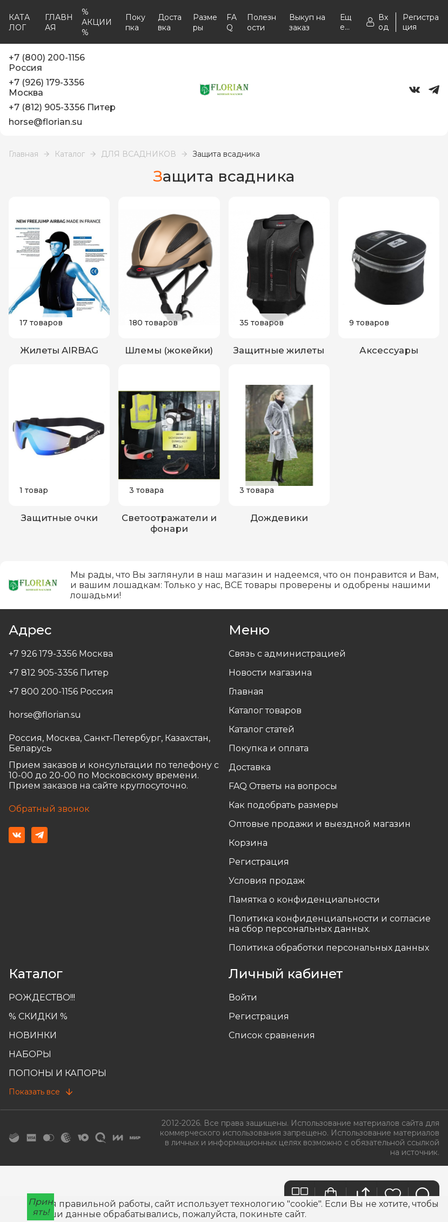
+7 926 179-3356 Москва (61, 656)
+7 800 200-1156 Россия (61, 694)
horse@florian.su (45, 122)
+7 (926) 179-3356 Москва (46, 87)
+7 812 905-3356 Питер (59, 675)
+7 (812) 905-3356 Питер (62, 107)
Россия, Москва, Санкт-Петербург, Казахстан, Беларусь (109, 745)
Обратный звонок (49, 811)
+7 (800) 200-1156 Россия (47, 62)
